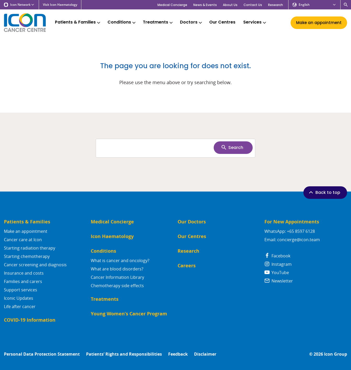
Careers (187, 265)
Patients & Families (78, 22)
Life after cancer (20, 306)
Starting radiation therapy (29, 248)
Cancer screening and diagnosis (35, 265)
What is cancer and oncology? (120, 260)
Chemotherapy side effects (117, 285)
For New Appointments (291, 221)
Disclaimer (205, 354)
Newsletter (278, 281)
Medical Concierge (172, 5)
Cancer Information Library (117, 277)
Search (232, 147)
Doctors (191, 22)
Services (255, 22)
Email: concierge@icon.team (292, 239)
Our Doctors (192, 221)
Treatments (158, 22)
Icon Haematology (112, 236)
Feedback (178, 354)
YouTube (276, 272)
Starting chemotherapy (27, 256)
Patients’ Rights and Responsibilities (124, 354)
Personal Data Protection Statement (42, 354)
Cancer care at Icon (23, 239)
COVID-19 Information (29, 320)
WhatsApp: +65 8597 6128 (289, 231)
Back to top (324, 192)
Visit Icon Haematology (60, 4)
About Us (230, 5)
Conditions (122, 22)
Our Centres (222, 22)
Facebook (277, 256)
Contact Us (253, 5)
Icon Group (335, 354)
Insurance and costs (24, 273)
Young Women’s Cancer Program (129, 313)
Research (275, 5)
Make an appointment (25, 231)
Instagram (278, 264)
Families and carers (23, 281)
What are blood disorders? (117, 269)
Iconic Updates (18, 298)
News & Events (205, 5)
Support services (20, 290)
